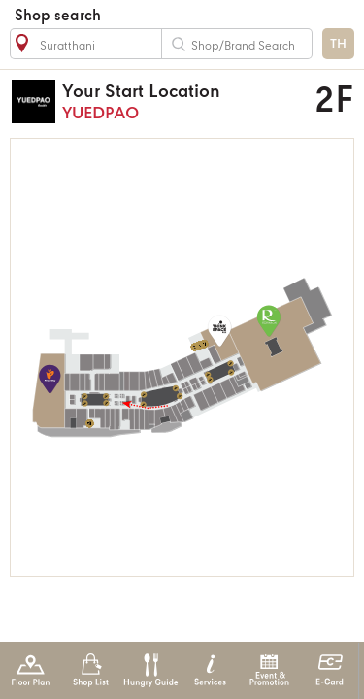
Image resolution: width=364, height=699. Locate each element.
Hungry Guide (150, 670)
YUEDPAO (174, 101)
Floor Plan (30, 670)
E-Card (329, 670)
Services (210, 670)
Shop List (90, 670)
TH (338, 44)
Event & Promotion (269, 670)
